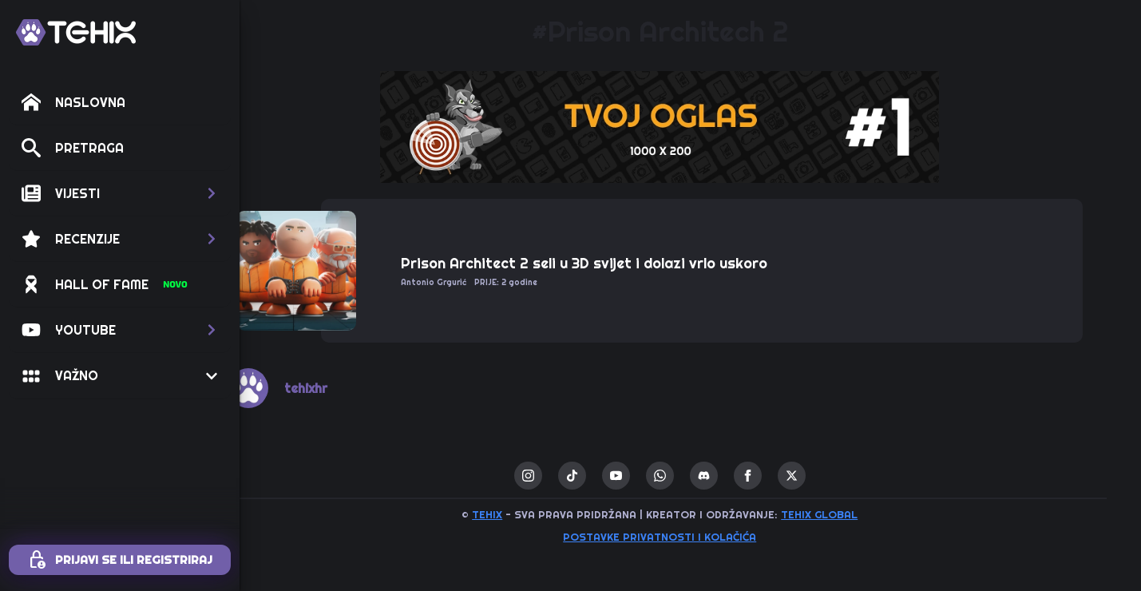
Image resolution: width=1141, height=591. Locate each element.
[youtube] (646, 476)
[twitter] (822, 476)
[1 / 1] (690, 127)
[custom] (602, 476)
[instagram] (558, 476)
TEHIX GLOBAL (850, 514)
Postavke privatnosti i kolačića (690, 536)
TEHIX (518, 514)
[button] (120, 193)
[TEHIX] (76, 32)
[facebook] (778, 476)
